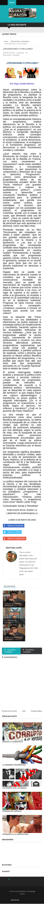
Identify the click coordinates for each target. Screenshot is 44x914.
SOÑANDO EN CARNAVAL (12, 811)
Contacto (15, 900)
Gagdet (6, 871)
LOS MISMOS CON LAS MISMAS (14, 788)
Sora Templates (21, 891)
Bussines (7, 865)
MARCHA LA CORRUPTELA (12, 742)
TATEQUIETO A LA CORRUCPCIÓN (15, 834)
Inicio (12, 2)
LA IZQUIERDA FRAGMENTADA (14, 765)
